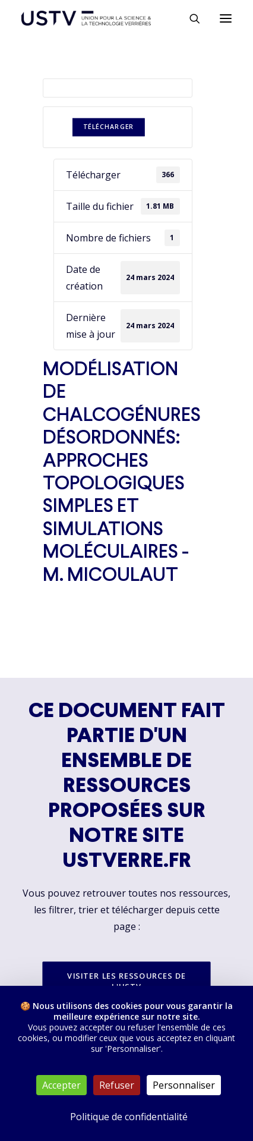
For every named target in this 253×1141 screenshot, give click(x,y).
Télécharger (108, 126)
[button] (225, 18)
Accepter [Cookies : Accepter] (61, 1085)
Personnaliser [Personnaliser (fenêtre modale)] (184, 1085)
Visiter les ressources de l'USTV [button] (127, 980)
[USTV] (86, 18)
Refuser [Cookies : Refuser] (116, 1085)
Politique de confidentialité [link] (129, 1116)
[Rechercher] (189, 18)
